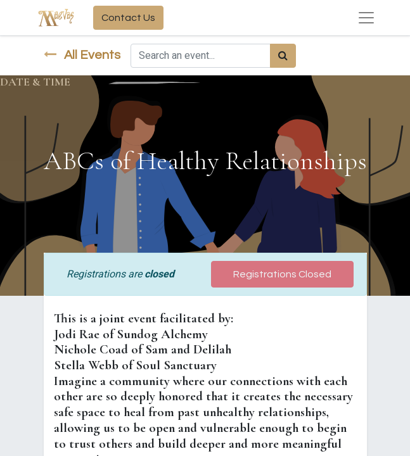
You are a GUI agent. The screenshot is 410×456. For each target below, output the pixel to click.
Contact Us (128, 18)
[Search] (283, 56)
